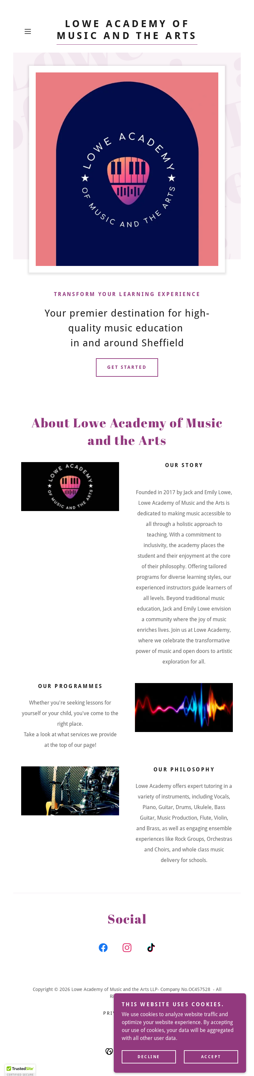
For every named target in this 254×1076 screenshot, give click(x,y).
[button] (37, 31)
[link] (127, 37)
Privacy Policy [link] (127, 1013)
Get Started (127, 367)
